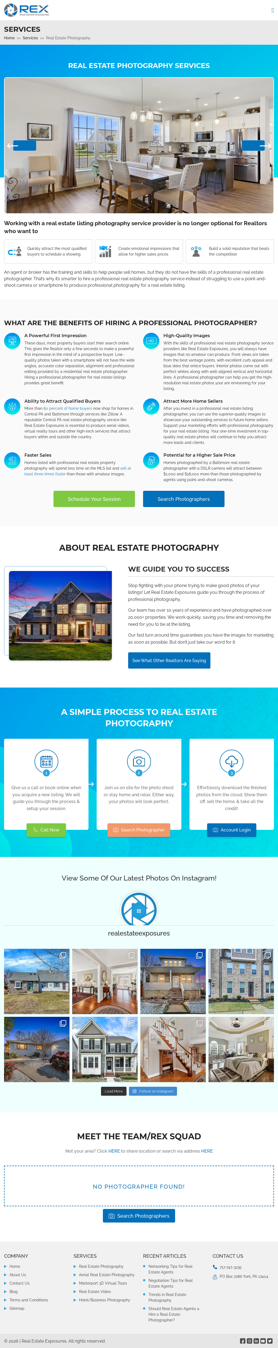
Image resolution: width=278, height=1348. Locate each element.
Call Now (46, 830)
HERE (114, 1151)
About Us (18, 1275)
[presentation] (24, 145)
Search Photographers (184, 499)
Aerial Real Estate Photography (107, 1275)
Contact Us (20, 1283)
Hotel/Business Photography (104, 1300)
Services (30, 38)
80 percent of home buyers (67, 408)
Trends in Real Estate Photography (167, 1297)
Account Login (232, 830)
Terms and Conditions (29, 1300)
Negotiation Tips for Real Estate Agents (171, 1283)
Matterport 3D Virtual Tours (103, 1283)
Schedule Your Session (94, 499)
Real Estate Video (95, 1291)
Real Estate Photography (101, 1266)
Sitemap (17, 1308)
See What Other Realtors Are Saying (169, 660)
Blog (14, 1291)
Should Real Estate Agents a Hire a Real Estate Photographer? (174, 1314)
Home (9, 38)
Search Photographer (139, 830)
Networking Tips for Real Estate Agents (170, 1269)
